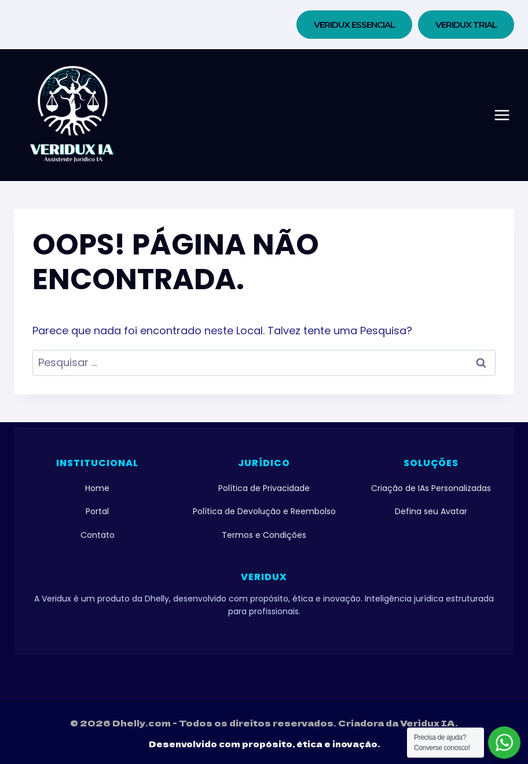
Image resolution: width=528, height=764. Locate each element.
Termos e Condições (264, 535)
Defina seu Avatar (431, 511)
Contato (97, 535)
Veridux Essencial (354, 24)
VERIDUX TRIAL (466, 24)
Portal (97, 511)
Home (97, 488)
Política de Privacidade (264, 488)
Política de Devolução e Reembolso (264, 511)
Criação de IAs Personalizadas (431, 488)
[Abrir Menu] (502, 115)
